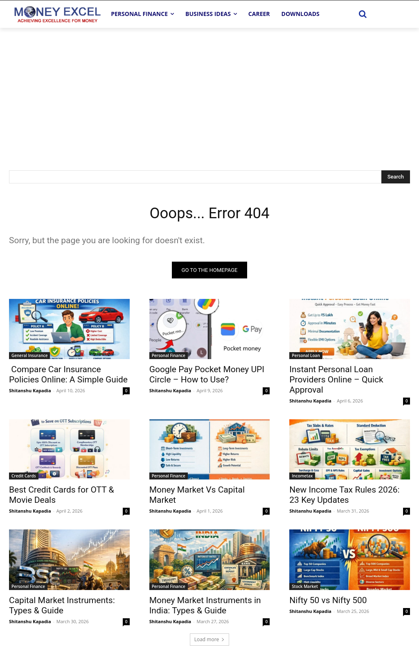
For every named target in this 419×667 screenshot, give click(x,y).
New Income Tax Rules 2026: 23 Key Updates (344, 497)
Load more (209, 641)
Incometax (302, 478)
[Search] (395, 176)
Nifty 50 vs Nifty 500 (328, 602)
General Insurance (29, 357)
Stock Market (305, 588)
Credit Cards (23, 478)
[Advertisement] (209, 89)
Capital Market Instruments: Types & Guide (62, 607)
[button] (363, 14)
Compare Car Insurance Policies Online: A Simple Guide (68, 376)
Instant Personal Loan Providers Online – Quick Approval (336, 381)
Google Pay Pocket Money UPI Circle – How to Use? (206, 376)
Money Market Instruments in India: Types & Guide (205, 607)
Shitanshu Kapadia (30, 392)
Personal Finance (168, 357)
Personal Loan (306, 357)
